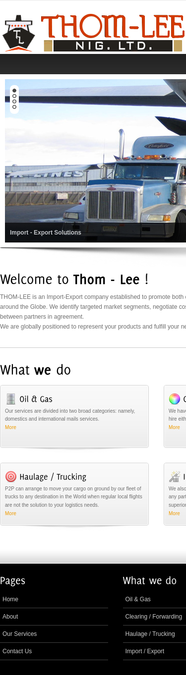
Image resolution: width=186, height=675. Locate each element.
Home (10, 599)
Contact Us (17, 651)
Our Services (19, 633)
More (10, 427)
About (10, 616)
